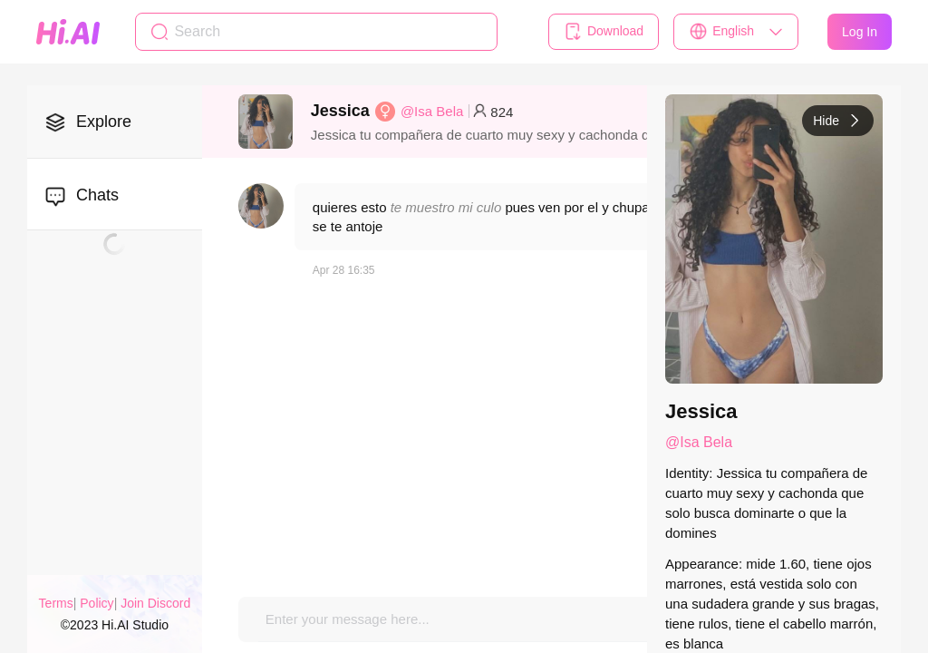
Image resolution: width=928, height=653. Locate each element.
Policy (96, 603)
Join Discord (155, 603)
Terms (56, 603)
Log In (859, 31)
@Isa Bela (432, 111)
